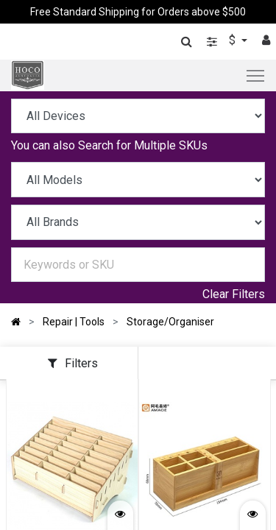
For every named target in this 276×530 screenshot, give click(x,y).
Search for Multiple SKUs (143, 145)
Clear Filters (233, 294)
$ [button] (233, 40)
